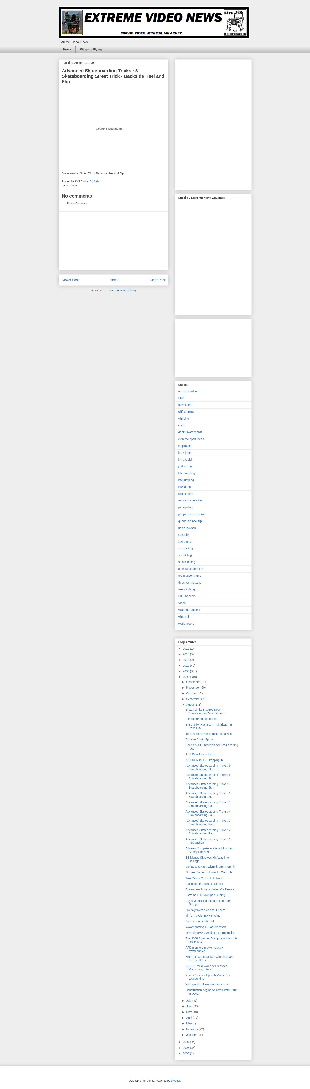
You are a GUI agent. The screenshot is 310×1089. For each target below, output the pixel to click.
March (190, 1023)
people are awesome (191, 514)
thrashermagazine (190, 582)
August (191, 704)
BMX (181, 398)
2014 (186, 659)
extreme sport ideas (191, 439)
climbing (183, 418)
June (189, 1006)
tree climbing (186, 589)
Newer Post (70, 280)
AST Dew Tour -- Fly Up (200, 754)
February (192, 1029)
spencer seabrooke (190, 568)
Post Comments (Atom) (122, 290)
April (189, 1017)
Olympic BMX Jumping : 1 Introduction (210, 932)
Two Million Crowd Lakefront (203, 878)
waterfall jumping (189, 609)
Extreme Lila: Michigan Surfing (205, 895)
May (189, 1012)
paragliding (185, 507)
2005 (186, 1053)
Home (67, 49)
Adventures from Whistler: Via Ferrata (209, 889)
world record (186, 623)
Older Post (157, 280)
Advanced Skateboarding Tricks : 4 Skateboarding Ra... (207, 813)
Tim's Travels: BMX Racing (202, 915)
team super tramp (189, 575)
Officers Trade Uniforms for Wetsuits (208, 872)
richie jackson (187, 528)
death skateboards (190, 432)
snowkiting (185, 555)
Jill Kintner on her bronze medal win (208, 733)
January (192, 1034)
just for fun (185, 466)
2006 (186, 1047)
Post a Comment (77, 203)
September (193, 699)
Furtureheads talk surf (199, 921)
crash (181, 425)
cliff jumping (186, 411)
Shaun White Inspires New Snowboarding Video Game (204, 711)
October (192, 693)
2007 (186, 1042)
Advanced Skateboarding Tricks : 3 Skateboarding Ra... (207, 822)
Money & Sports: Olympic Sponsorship (210, 866)
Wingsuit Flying (91, 49)
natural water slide (190, 500)
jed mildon (185, 452)
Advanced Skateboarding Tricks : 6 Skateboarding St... (207, 794)
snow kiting (185, 548)
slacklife (183, 534)
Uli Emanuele (187, 596)
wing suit (184, 616)
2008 (186, 677)
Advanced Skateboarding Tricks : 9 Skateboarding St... (207, 767)
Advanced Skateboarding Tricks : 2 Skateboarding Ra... (207, 831)
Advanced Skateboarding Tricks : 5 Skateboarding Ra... (207, 804)
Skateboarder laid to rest (201, 718)
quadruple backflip (190, 521)
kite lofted (184, 487)
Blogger (175, 1080)
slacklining (185, 541)
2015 (186, 654)
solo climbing (186, 562)
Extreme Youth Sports (199, 739)
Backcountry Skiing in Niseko (204, 883)
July (189, 1000)
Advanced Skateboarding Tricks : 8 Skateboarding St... (207, 776)
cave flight (184, 404)
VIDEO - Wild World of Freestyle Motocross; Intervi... (206, 967)
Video (74, 185)
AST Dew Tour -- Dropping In (204, 760)
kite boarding (186, 473)
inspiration (185, 446)
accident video (187, 391)
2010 (186, 665)
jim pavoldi (185, 459)
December (193, 682)
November (193, 687)
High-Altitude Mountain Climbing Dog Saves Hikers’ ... (209, 958)
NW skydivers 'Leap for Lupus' (205, 910)
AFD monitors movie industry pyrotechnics (204, 949)
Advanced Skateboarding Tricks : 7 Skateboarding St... (207, 785)
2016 (186, 648)
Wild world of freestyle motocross (206, 984)
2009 (186, 671)
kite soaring (185, 493)
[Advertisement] (113, 241)
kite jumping (186, 480)
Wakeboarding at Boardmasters (205, 927)
